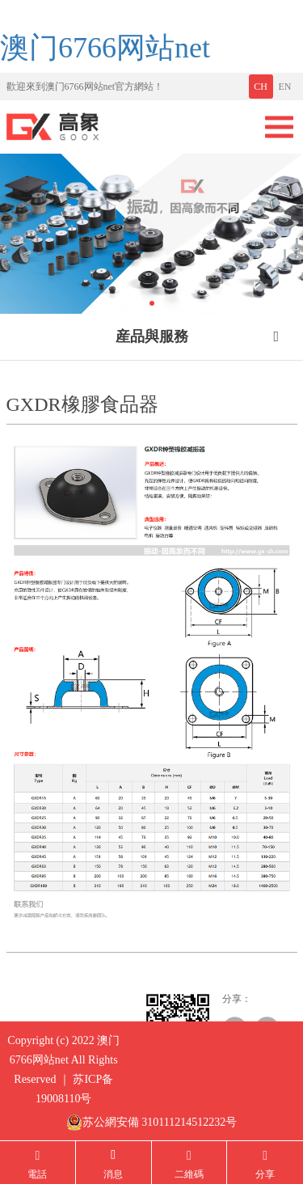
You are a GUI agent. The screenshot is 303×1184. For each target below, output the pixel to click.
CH (260, 86)
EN (285, 86)
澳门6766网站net (105, 48)
